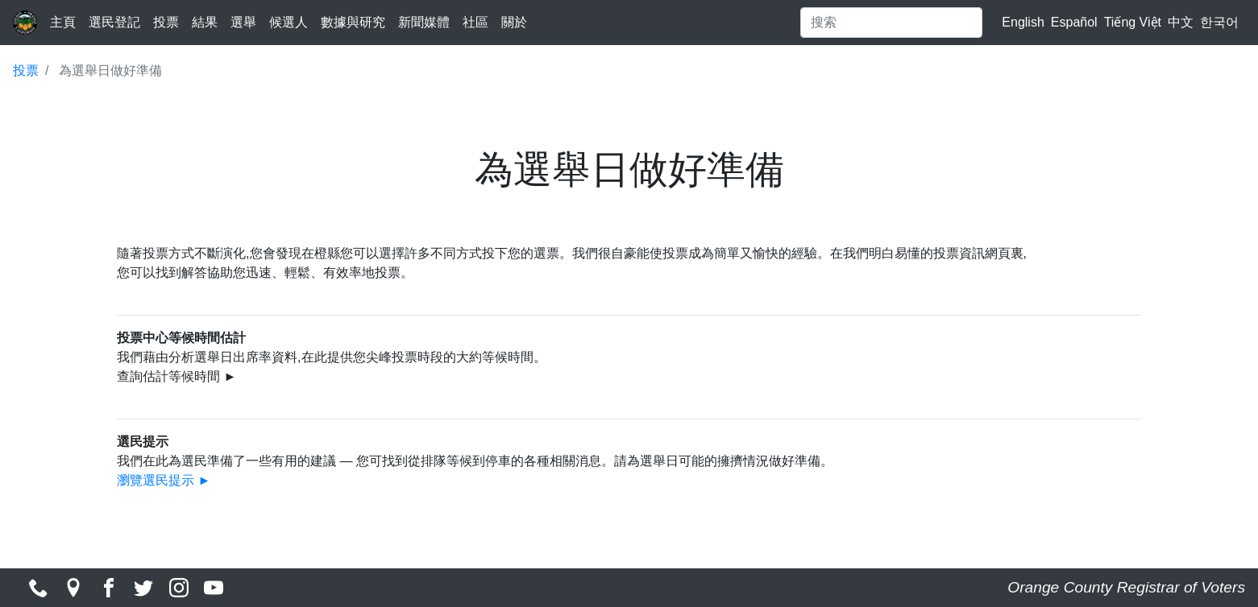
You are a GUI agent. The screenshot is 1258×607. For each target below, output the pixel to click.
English (1023, 22)
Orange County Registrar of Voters (1126, 587)
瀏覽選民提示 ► (163, 480)
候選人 (288, 22)
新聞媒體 (424, 22)
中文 (1181, 22)
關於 (514, 22)
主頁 (63, 22)
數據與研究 (353, 22)
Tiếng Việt (1132, 22)
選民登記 (114, 22)
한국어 (1219, 22)
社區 (475, 22)
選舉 (243, 22)
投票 (166, 22)
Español (1074, 22)
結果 (205, 22)
